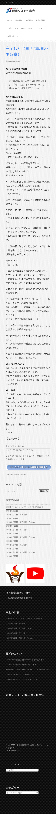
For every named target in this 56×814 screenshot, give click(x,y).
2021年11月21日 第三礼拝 (15, 665)
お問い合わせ (12, 36)
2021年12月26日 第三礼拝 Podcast (18, 660)
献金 (30, 28)
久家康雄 (26, 674)
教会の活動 (40, 20)
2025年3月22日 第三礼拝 (16, 515)
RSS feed (9, 2)
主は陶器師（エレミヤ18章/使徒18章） (20, 669)
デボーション (12, 28)
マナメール (20, 446)
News (23, 28)
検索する (44, 491)
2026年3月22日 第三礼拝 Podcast (20, 522)
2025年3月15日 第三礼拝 (17, 545)
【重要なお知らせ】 (13, 674)
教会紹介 (19, 20)
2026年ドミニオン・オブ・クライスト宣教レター (26, 507)
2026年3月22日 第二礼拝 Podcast (20, 537)
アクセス (38, 28)
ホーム (10, 20)
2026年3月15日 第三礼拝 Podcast (20, 552)
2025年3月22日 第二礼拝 (17, 530)
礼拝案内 (29, 20)
